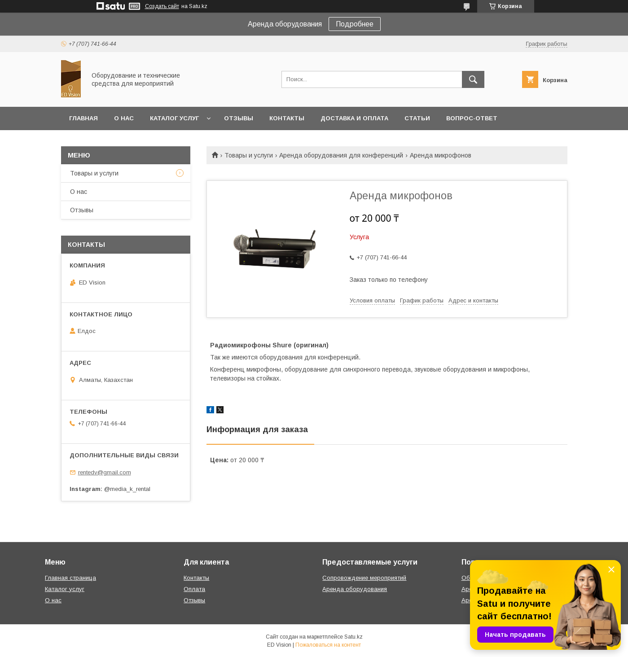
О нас (124, 118)
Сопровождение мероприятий (364, 577)
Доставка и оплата (354, 118)
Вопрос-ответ (471, 118)
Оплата (194, 589)
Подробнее (354, 24)
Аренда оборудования (354, 589)
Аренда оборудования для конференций (341, 155)
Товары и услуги (248, 155)
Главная (83, 118)
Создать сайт (162, 6)
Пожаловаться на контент (328, 645)
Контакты (286, 118)
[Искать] (473, 79)
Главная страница (70, 577)
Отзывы (238, 118)
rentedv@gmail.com (104, 472)
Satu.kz (353, 637)
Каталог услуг (174, 118)
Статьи (417, 118)
